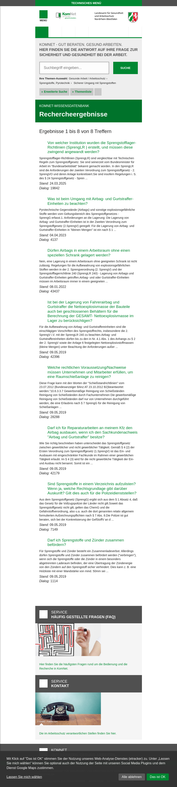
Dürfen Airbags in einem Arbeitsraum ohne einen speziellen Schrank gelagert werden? (89, 252)
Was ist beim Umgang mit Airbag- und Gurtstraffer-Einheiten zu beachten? (91, 201)
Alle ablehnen (132, 777)
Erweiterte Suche (55, 91)
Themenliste (83, 91)
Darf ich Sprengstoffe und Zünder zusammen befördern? (86, 542)
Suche (125, 68)
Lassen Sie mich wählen (24, 777)
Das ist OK (158, 777)
